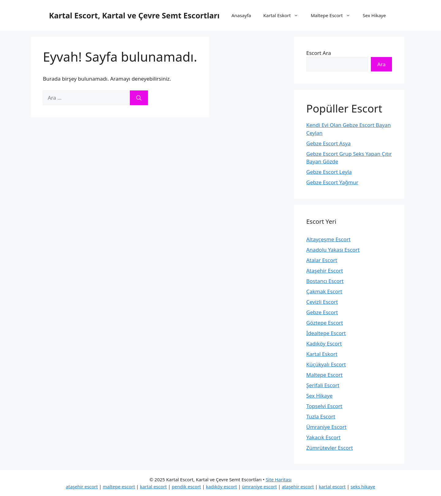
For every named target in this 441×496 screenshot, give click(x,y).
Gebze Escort (322, 312)
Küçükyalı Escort (326, 364)
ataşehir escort (82, 486)
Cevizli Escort (322, 301)
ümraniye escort (259, 486)
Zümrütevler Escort (329, 447)
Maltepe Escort (333, 15)
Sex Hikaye (374, 15)
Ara (381, 64)
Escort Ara (318, 52)
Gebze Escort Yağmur (332, 182)
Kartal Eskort (284, 15)
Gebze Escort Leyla (329, 171)
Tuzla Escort (320, 416)
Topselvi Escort (324, 406)
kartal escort (153, 486)
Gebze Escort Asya (328, 143)
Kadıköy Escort (324, 343)
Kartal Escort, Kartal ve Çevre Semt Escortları (134, 15)
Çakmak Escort (324, 291)
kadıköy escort (221, 486)
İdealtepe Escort (326, 333)
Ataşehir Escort (324, 270)
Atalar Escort (321, 260)
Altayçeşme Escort (328, 239)
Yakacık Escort (323, 437)
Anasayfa (241, 15)
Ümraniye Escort (326, 426)
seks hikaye (363, 486)
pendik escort (186, 486)
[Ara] (139, 97)
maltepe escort (119, 486)
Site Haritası (279, 479)
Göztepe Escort (324, 322)
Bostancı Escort (325, 280)
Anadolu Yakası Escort (333, 249)
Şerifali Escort (322, 385)
